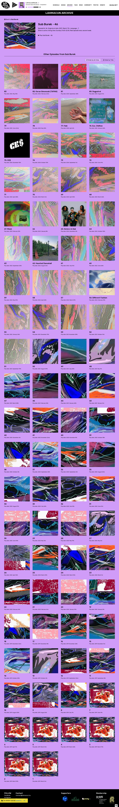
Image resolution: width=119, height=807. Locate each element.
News (81, 5)
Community (88, 5)
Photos (95, 5)
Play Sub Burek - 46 (45, 35)
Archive (70, 5)
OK (24, 800)
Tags (76, 5)
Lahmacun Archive (59, 13)
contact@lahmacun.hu (23, 795)
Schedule (56, 5)
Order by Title (108, 60)
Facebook (7, 795)
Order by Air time (92, 60)
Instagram (7, 797)
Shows (63, 5)
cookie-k (18, 800)
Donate (102, 5)
